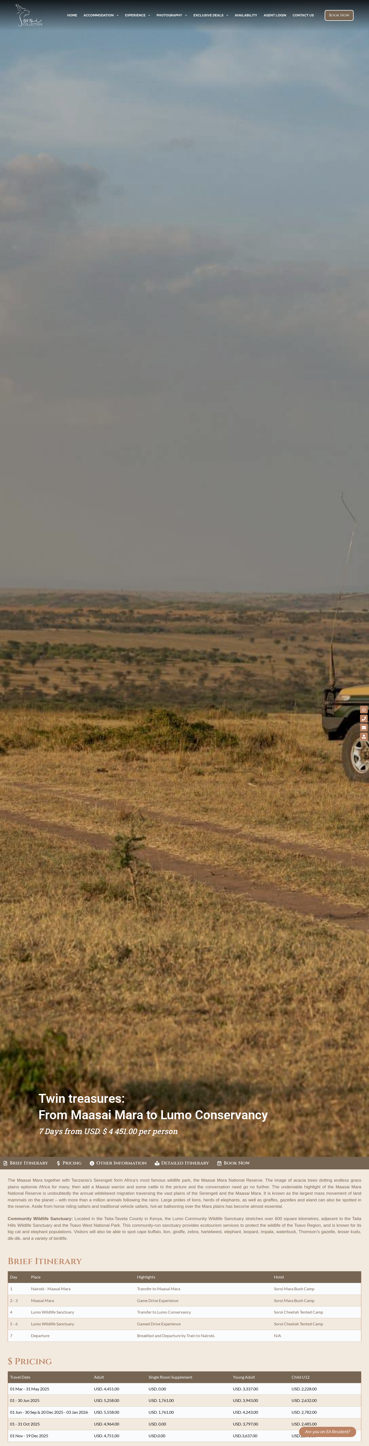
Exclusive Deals (211, 15)
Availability (246, 15)
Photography (173, 15)
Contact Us (303, 15)
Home (72, 15)
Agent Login (275, 15)
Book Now (339, 15)
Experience (138, 15)
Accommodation (102, 15)
